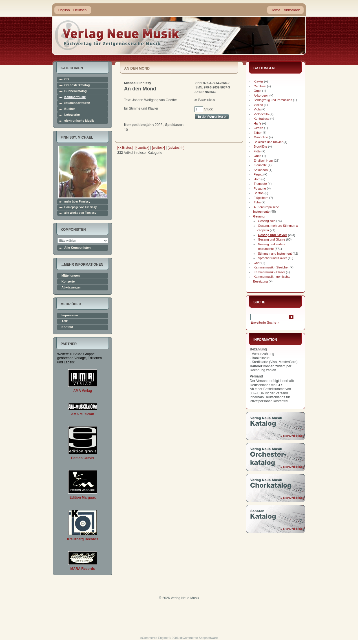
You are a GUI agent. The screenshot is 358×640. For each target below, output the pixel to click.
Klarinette (260, 165)
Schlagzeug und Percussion (273, 100)
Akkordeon (261, 95)
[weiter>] (158, 148)
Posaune (260, 188)
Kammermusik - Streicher (271, 267)
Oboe (257, 155)
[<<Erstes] (125, 148)
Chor (257, 263)
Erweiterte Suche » (265, 323)
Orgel (257, 90)
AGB (64, 321)
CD (66, 79)
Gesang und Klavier (272, 235)
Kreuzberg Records (82, 539)
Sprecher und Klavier (272, 258)
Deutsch (80, 10)
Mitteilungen (70, 275)
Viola (257, 109)
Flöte (257, 151)
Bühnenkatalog (75, 91)
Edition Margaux (82, 497)
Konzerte (68, 281)
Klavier (258, 81)
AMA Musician (82, 414)
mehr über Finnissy (77, 201)
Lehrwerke (72, 114)
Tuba (257, 202)
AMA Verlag (82, 391)
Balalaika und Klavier (268, 142)
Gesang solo (266, 221)
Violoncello (261, 114)
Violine (258, 104)
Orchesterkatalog (77, 85)
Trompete (260, 183)
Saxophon (261, 170)
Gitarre (258, 128)
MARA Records (82, 569)
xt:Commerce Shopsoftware (199, 637)
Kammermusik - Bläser (269, 272)
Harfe (257, 123)
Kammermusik (75, 97)
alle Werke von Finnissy (80, 213)
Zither (258, 132)
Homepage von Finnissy (80, 207)
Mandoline (261, 137)
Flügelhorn (261, 197)
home (118, 35)
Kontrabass (261, 118)
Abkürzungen (71, 287)
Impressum (69, 315)
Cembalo (260, 86)
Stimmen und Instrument (275, 253)
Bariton (259, 193)
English (64, 10)
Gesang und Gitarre (271, 239)
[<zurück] (142, 148)
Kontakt (67, 327)
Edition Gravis (82, 458)
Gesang (258, 216)
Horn (257, 179)
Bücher (69, 108)
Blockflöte (260, 146)
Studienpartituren (77, 103)
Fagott (258, 174)
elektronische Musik (79, 120)
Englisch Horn (263, 160)
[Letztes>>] (176, 148)
